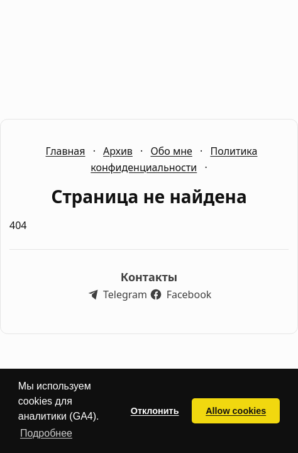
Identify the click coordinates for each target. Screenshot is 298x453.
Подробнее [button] (46, 433)
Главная (66, 151)
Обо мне (171, 151)
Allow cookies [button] (236, 411)
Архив (118, 151)
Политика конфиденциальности (174, 159)
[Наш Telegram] (117, 294)
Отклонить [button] (155, 411)
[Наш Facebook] (180, 294)
